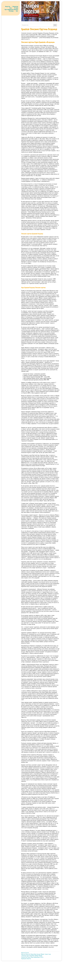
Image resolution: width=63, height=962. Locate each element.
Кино (11, 8)
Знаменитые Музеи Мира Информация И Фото (32, 957)
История (16, 8)
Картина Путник (25, 952)
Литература (15, 6)
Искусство (7, 6)
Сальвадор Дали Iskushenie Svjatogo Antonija (31, 955)
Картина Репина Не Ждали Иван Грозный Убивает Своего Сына (36, 954)
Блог (17, 11)
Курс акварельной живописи (11, 9)
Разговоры (11, 11)
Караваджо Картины (26, 958)
